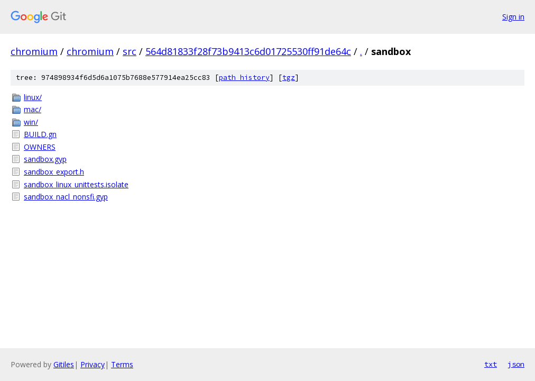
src (129, 51)
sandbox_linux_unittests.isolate (76, 184)
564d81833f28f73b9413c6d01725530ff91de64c (248, 51)
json (516, 364)
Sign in (513, 17)
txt (490, 364)
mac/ (32, 109)
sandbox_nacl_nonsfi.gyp (66, 197)
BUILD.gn (40, 134)
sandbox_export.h (54, 172)
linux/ (33, 97)
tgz (288, 77)
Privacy (92, 364)
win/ (31, 122)
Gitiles (63, 364)
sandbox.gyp (45, 159)
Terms (122, 364)
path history (244, 77)
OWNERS (40, 147)
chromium (34, 51)
